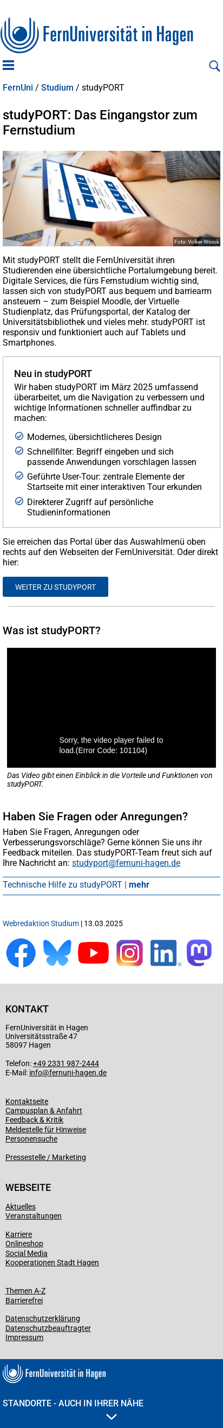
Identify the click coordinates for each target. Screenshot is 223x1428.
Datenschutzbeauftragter (48, 1328)
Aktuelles (20, 1206)
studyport (90, 863)
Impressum (24, 1337)
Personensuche (31, 1138)
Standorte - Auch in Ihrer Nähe (73, 1409)
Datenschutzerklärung (42, 1318)
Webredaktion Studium (41, 923)
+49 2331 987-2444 (66, 1063)
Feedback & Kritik (34, 1119)
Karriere (18, 1234)
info (35, 1072)
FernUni (18, 88)
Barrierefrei (24, 1300)
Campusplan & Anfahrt (43, 1110)
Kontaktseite (26, 1101)
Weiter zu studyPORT (55, 587)
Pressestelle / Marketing (45, 1157)
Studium (57, 88)
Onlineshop (24, 1243)
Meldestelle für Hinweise (45, 1129)
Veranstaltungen (33, 1216)
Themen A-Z (25, 1290)
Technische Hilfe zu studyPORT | (76, 884)
